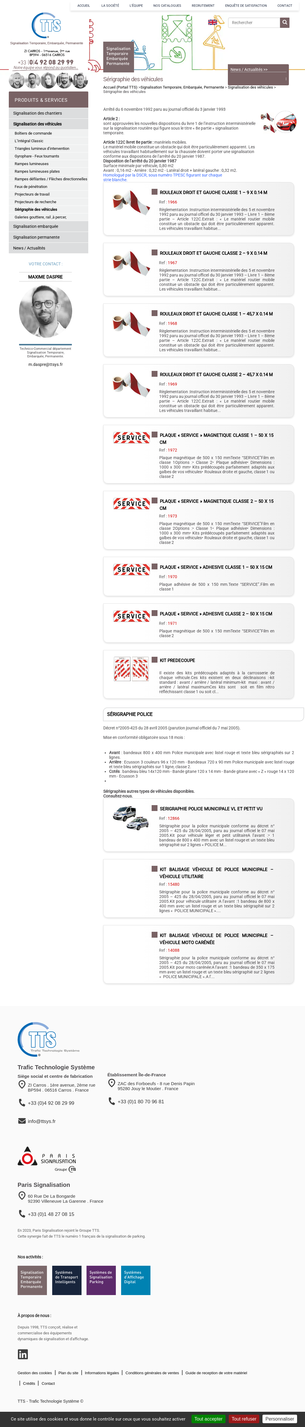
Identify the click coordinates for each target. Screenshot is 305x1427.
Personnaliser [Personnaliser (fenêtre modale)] (279, 1418)
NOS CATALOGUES (167, 6)
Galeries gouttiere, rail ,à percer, (41, 217)
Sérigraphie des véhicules (36, 209)
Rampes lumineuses (32, 164)
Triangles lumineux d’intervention (42, 148)
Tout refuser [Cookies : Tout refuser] (244, 1418)
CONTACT (284, 6)
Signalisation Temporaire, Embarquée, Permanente (182, 87)
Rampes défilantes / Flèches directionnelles (51, 179)
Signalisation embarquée (35, 226)
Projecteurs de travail (32, 194)
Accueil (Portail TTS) (120, 87)
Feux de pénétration (31, 186)
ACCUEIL (84, 6)
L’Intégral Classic (29, 141)
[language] (212, 22)
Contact (47, 1383)
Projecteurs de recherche (35, 202)
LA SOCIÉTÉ (110, 6)
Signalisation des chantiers (37, 113)
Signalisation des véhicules (37, 124)
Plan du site (68, 1373)
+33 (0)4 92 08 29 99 (51, 1103)
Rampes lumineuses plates (37, 171)
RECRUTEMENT (203, 6)
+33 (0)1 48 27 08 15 (51, 1214)
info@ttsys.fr (42, 1121)
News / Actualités (29, 248)
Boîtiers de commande (33, 133)
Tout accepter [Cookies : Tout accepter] (208, 1418)
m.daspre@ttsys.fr (45, 364)
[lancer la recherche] (284, 23)
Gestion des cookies (35, 1373)
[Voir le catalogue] (258, 46)
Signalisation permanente (36, 237)
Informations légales (101, 1373)
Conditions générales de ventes (151, 1373)
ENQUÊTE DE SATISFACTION (246, 6)
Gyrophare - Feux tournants (37, 156)
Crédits (28, 1383)
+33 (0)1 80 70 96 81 (141, 1101)
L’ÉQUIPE (136, 6)
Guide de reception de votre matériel (215, 1373)
